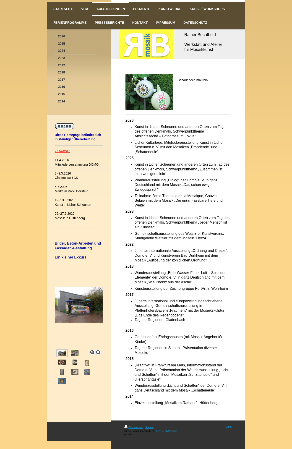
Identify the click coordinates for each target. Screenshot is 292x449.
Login (228, 426)
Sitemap (149, 427)
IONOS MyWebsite (166, 431)
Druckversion (133, 427)
